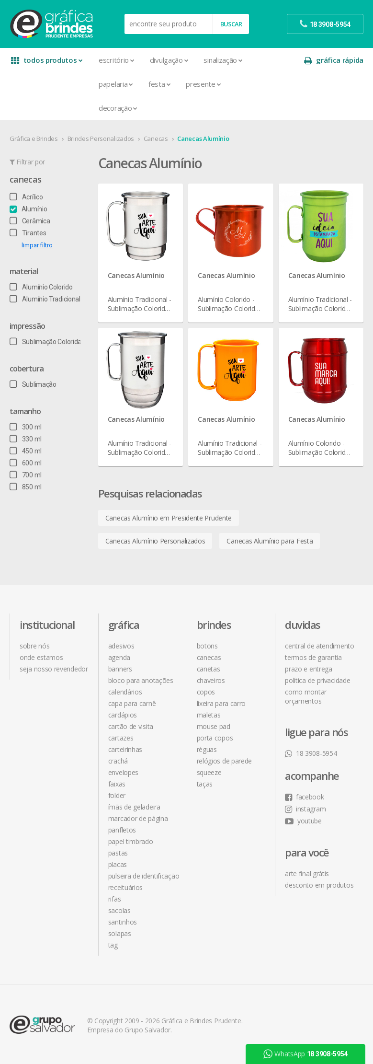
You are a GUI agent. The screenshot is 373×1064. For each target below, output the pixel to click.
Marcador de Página (138, 818)
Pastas (118, 852)
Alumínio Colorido (41, 287)
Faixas (116, 783)
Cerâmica (30, 221)
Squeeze (209, 772)
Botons (207, 645)
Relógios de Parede (224, 760)
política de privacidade (317, 680)
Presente (203, 84)
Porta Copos (215, 737)
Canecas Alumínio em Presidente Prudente (168, 517)
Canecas (156, 138)
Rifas (114, 898)
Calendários (125, 691)
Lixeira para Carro (221, 703)
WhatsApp (305, 1054)
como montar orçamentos (306, 696)
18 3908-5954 (311, 753)
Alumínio (28, 209)
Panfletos (122, 829)
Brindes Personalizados (101, 138)
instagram (305, 808)
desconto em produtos (319, 885)
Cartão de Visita (130, 726)
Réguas (207, 749)
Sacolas (119, 910)
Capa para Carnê (132, 703)
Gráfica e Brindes (34, 138)
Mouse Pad (213, 726)
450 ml (26, 451)
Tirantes (28, 233)
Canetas (208, 668)
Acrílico (26, 197)
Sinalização (222, 60)
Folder (116, 795)
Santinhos (122, 921)
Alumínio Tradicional (45, 299)
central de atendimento (319, 645)
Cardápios (122, 714)
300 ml (26, 427)
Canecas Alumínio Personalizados (155, 540)
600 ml (26, 463)
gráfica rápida (333, 60)
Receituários (125, 887)
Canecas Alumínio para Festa (269, 540)
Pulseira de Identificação (144, 875)
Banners (120, 668)
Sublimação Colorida (45, 342)
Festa (159, 84)
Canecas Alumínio (203, 138)
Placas (117, 864)
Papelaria (116, 84)
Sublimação (33, 384)
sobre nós (34, 645)
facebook (304, 796)
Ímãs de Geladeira (134, 806)
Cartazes (121, 737)
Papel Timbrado (130, 841)
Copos (206, 691)
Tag (113, 944)
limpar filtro (37, 245)
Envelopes (123, 772)
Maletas (209, 714)
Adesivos (121, 645)
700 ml (26, 475)
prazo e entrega (308, 668)
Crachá (118, 760)
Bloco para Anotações (140, 680)
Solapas (119, 933)
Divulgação (169, 60)
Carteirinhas (125, 749)
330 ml (26, 439)
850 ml (26, 487)
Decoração (118, 108)
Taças (205, 783)
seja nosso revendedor (54, 668)
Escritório (117, 60)
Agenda (119, 657)
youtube (303, 820)
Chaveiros (211, 680)
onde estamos (41, 657)
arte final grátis (307, 873)
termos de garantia (313, 657)
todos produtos (46, 60)
